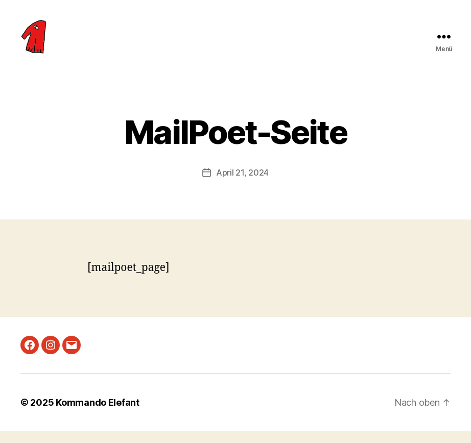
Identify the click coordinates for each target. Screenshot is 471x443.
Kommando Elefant (97, 414)
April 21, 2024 (242, 184)
